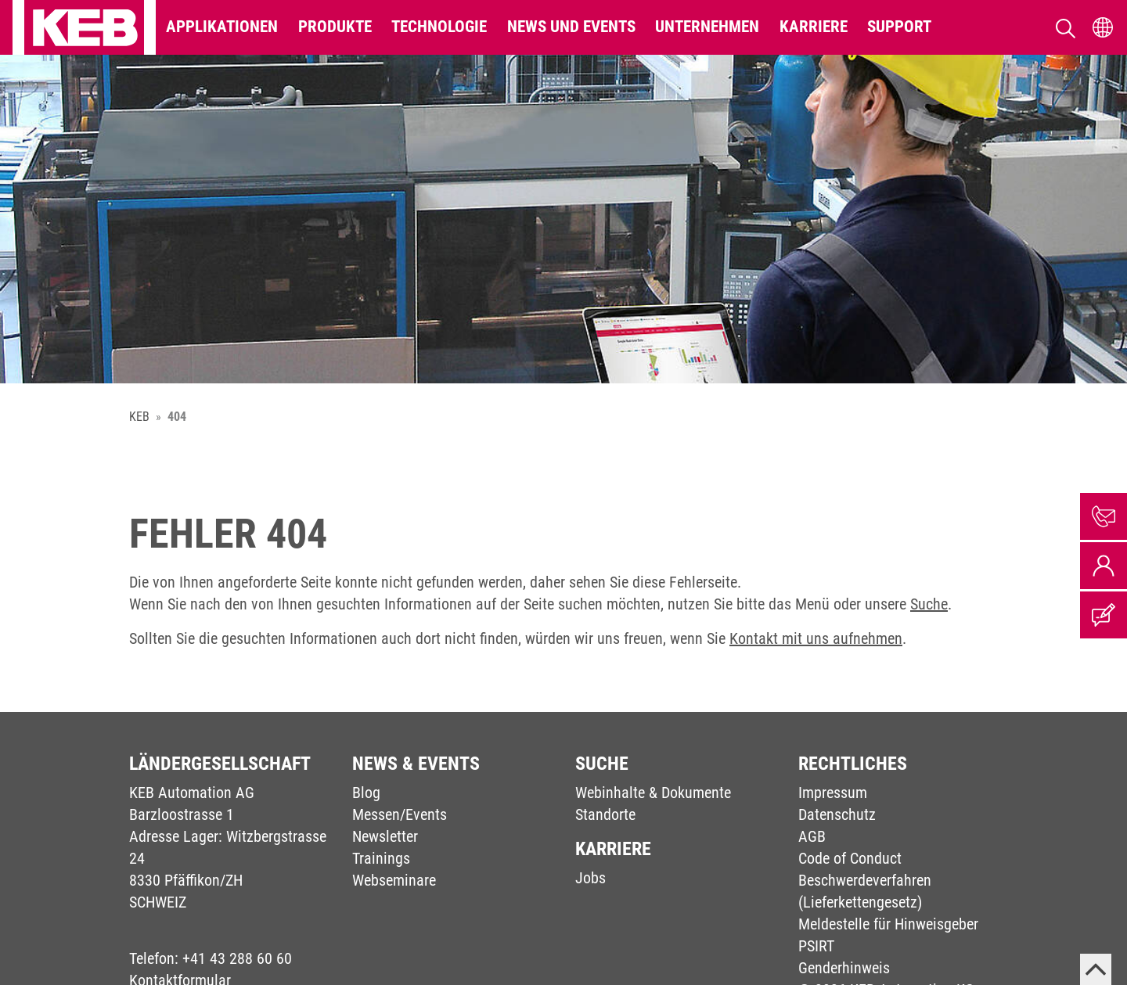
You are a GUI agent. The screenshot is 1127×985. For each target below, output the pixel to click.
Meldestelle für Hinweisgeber (888, 924)
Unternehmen (707, 26)
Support (899, 26)
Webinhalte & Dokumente (653, 792)
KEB (139, 416)
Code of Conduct (850, 858)
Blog (366, 792)
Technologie (439, 26)
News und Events (571, 26)
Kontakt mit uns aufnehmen (815, 638)
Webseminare (394, 880)
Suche (929, 604)
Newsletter (385, 836)
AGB (812, 836)
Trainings (381, 858)
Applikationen (222, 26)
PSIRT (816, 945)
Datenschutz (837, 814)
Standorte (605, 814)
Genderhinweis (844, 967)
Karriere (814, 26)
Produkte (335, 26)
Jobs (590, 877)
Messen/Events (399, 814)
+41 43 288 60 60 (237, 958)
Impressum (832, 792)
